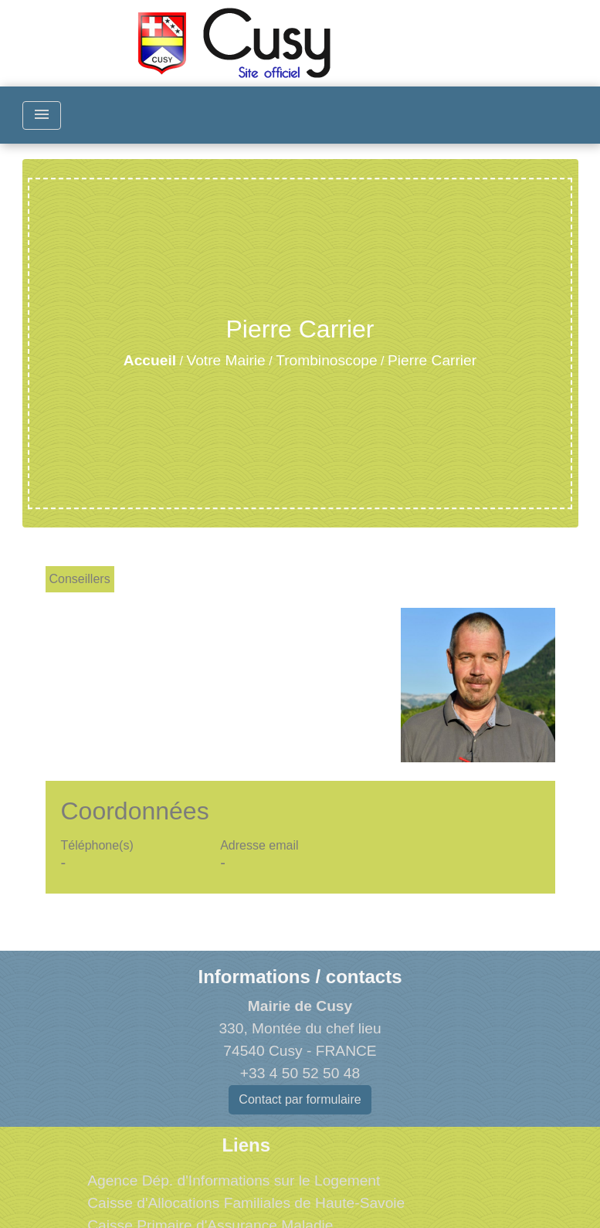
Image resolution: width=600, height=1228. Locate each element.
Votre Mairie (225, 360)
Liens (246, 1145)
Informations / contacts (300, 976)
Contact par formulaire (300, 1099)
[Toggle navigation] (41, 115)
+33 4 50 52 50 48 (300, 1073)
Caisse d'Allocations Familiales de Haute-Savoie (246, 1203)
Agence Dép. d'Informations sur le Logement (233, 1180)
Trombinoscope (327, 360)
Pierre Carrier (432, 360)
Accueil (150, 360)
